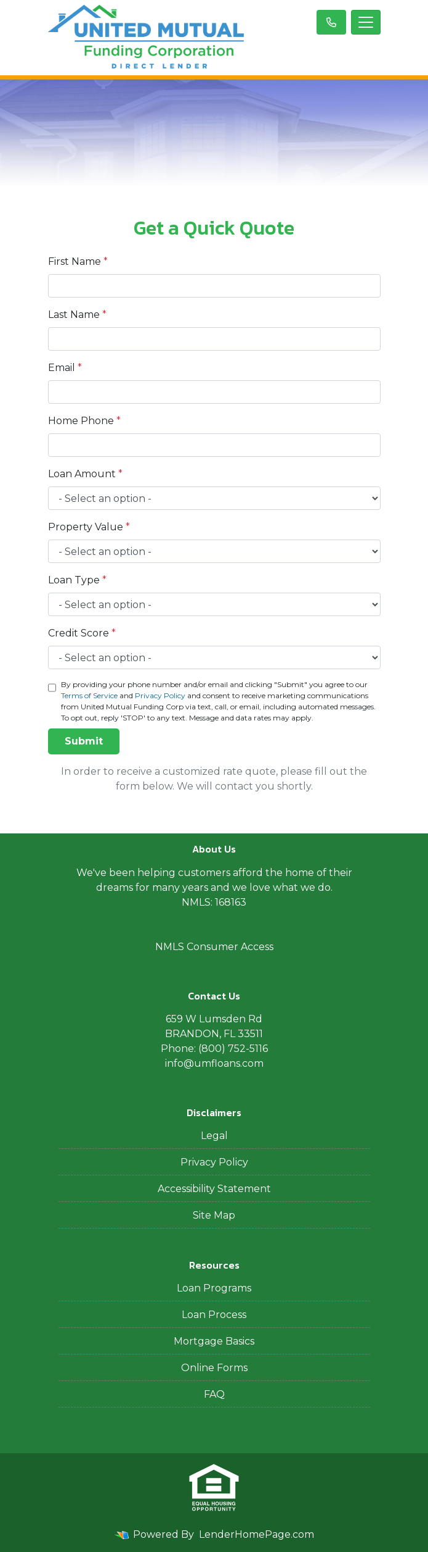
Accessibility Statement (214, 1189)
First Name (78, 261)
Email (65, 367)
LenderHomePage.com (256, 1534)
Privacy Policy (160, 695)
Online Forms (214, 1368)
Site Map (214, 1215)
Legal (214, 1135)
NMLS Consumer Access (214, 947)
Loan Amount (85, 474)
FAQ (214, 1394)
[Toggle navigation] (366, 22)
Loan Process (214, 1314)
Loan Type (77, 580)
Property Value (89, 527)
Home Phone (84, 421)
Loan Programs (214, 1288)
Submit (84, 741)
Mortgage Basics (214, 1341)
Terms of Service (89, 695)
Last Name (77, 314)
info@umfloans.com (214, 1063)
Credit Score (82, 633)
